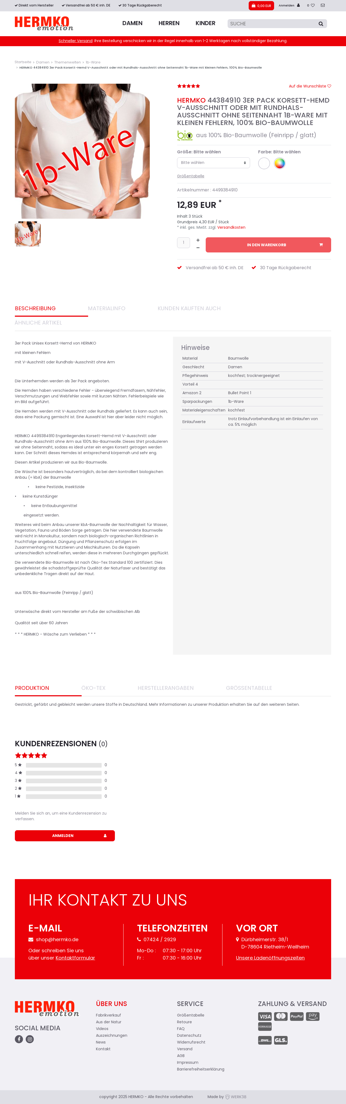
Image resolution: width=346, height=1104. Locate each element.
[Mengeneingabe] (183, 242)
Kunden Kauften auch (189, 309)
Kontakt (103, 1049)
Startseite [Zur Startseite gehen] (23, 62)
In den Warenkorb (285, 245)
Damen (132, 23)
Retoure (184, 1022)
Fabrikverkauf (108, 1016)
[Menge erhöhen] (198, 241)
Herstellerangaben (166, 688)
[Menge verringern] (198, 248)
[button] (264, 163)
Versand (184, 1049)
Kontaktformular (75, 958)
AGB (181, 1056)
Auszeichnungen (111, 1036)
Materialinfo (106, 309)
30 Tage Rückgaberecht (142, 5)
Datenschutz (189, 1036)
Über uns (111, 1004)
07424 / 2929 (156, 940)
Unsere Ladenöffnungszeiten (270, 958)
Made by (227, 1097)
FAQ (181, 1029)
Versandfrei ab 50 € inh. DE (88, 5)
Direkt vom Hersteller (36, 5)
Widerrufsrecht (191, 1043)
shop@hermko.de (53, 940)
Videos (102, 1029)
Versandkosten (230, 228)
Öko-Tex (93, 688)
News (101, 1043)
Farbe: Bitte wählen (279, 152)
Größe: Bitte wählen (199, 152)
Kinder (205, 23)
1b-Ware (93, 62)
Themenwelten (67, 62)
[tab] (51, 309)
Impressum (187, 1063)
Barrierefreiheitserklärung (200, 1070)
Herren (169, 23)
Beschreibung (35, 309)
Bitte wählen (192, 163)
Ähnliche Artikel (38, 323)
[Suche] (277, 23)
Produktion (32, 688)
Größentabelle (190, 176)
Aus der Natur (108, 1022)
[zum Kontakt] (323, 5)
